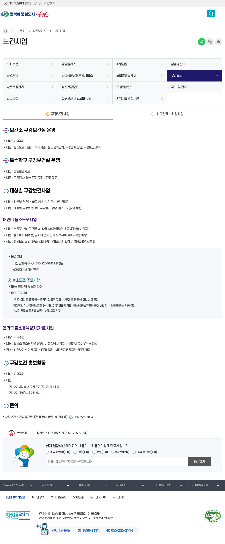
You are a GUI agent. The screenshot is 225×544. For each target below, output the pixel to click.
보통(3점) (102, 452)
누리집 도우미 (98, 497)
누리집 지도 (118, 497)
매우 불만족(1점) (147, 452)
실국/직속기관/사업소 (12, 485)
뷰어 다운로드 (58, 497)
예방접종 (122, 64)
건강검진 (12, 98)
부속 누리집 (82, 485)
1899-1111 (90, 530)
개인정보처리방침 (15, 497)
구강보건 (176, 75)
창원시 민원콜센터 (60, 531)
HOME (5, 31)
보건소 (21, 31)
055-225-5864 (83, 417)
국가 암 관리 (179, 87)
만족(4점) (83, 452)
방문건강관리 (15, 87)
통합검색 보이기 (211, 13)
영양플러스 (69, 64)
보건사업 (59, 31)
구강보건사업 (60, 114)
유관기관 (118, 485)
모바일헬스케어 (126, 75)
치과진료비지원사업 (169, 114)
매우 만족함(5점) (60, 452)
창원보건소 (39, 31)
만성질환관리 (124, 87)
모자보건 (12, 64)
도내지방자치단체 (198, 485)
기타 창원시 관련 (160, 485)
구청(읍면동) (45, 485)
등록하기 (199, 461)
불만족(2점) (122, 452)
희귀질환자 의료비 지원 (76, 98)
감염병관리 (178, 64)
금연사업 (12, 75)
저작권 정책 (38, 497)
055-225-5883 (44, 263)
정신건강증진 (70, 87)
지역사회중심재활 (127, 98)
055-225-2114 (122, 530)
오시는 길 (78, 497)
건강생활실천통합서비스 (77, 75)
